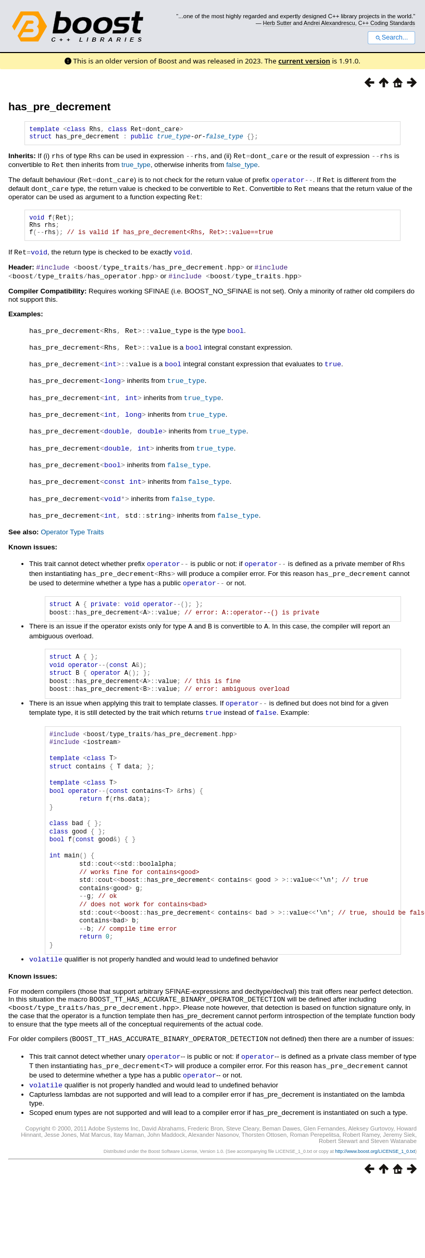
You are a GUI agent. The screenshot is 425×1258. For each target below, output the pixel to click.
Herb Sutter (277, 23)
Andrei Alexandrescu (329, 23)
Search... (391, 37)
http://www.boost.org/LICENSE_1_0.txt (375, 1141)
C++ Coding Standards (386, 23)
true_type (174, 139)
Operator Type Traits (72, 529)
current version (304, 61)
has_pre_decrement (59, 106)
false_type (224, 139)
